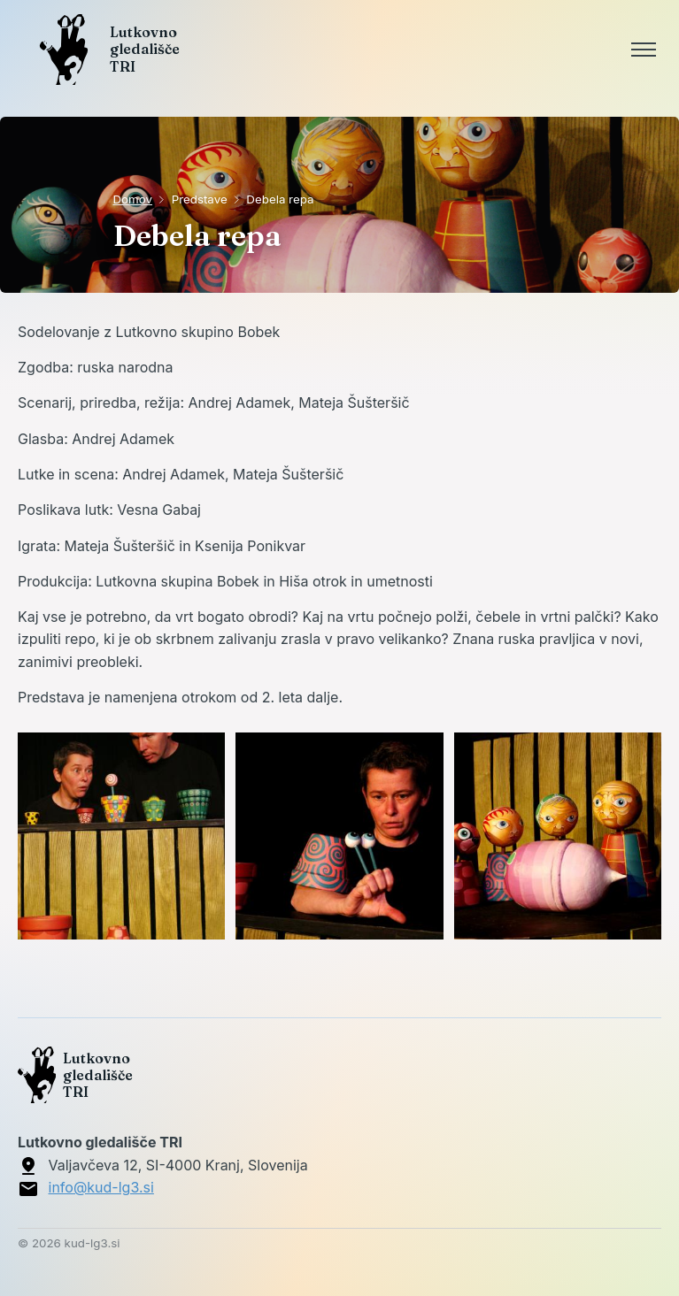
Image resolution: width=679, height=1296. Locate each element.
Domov (133, 199)
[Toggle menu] (643, 49)
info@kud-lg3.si (101, 1187)
